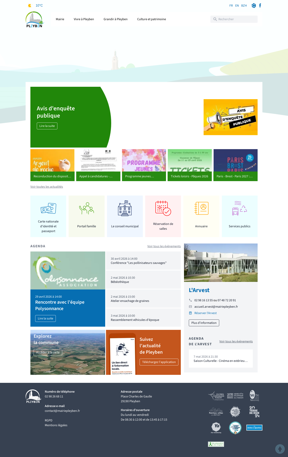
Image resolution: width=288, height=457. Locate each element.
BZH (244, 5)
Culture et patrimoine (151, 19)
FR (231, 5)
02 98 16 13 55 (203, 300)
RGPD (48, 420)
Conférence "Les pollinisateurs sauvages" (139, 263)
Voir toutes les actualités (46, 187)
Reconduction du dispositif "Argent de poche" (52, 178)
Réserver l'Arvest (205, 313)
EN (237, 5)
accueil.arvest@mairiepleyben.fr (216, 306)
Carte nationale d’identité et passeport (48, 226)
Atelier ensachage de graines (130, 301)
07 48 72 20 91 (227, 300)
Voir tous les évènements (164, 246)
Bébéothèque (120, 282)
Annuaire (201, 226)
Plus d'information (204, 323)
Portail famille (86, 226)
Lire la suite (47, 126)
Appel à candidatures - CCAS (94, 178)
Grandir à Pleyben (116, 19)
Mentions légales (56, 425)
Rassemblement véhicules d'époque (135, 320)
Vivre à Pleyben (84, 19)
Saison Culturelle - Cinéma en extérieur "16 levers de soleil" (220, 363)
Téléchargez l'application (159, 362)
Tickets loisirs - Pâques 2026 (189, 176)
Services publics (239, 226)
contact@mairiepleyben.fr (62, 411)
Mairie (60, 19)
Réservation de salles (163, 226)
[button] (280, 449)
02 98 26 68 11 (54, 396)
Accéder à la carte (48, 352)
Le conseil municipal (125, 226)
